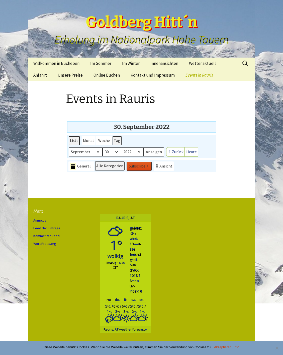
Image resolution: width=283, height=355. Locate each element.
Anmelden (40, 220)
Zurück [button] (175, 151)
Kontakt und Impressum (153, 75)
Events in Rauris (199, 75)
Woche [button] (104, 140)
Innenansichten (164, 63)
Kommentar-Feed (46, 236)
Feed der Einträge (46, 228)
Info (236, 347)
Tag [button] (117, 140)
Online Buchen (106, 75)
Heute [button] (191, 151)
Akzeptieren (222, 347)
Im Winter (131, 63)
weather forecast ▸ (125, 329)
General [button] (80, 166)
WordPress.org (44, 243)
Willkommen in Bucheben (56, 63)
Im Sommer (100, 63)
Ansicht (164, 167)
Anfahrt (40, 75)
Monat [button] (88, 140)
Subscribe (139, 166)
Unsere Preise (70, 75)
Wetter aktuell (202, 63)
